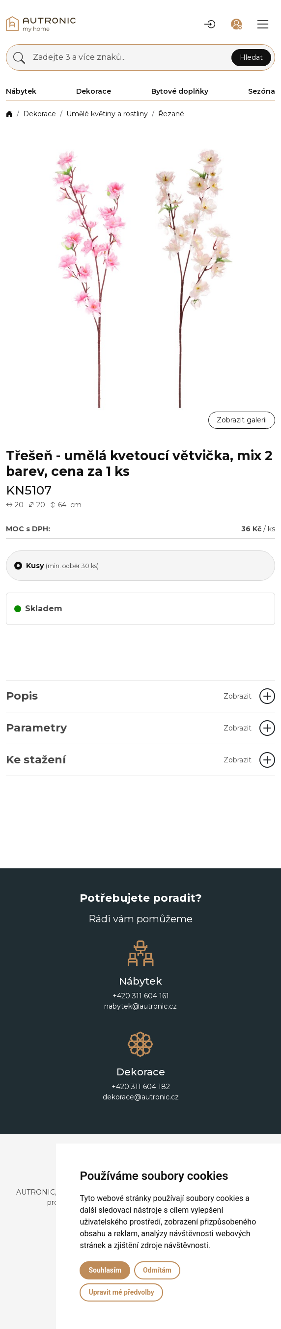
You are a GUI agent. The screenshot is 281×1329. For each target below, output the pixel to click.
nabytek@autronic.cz (140, 1006)
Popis (129, 696)
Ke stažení (129, 759)
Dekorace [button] (93, 91)
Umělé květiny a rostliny (107, 113)
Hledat (251, 57)
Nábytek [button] (21, 91)
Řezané (171, 113)
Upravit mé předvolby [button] (121, 1292)
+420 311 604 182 (141, 1086)
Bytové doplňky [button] (179, 91)
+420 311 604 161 (140, 995)
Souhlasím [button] (104, 1270)
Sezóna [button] (261, 91)
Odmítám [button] (157, 1270)
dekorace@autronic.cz (141, 1097)
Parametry (129, 727)
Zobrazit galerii (242, 420)
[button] (209, 24)
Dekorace (39, 113)
